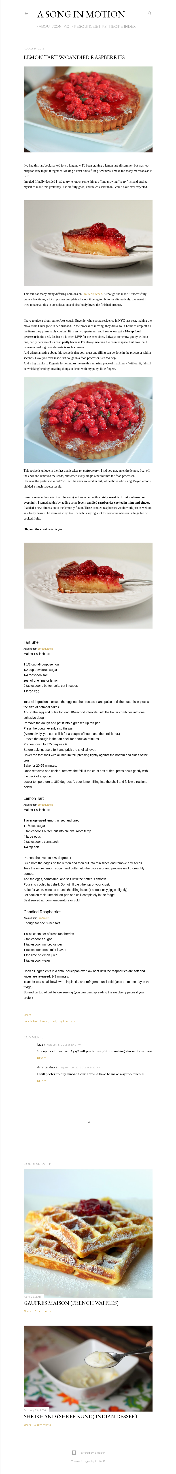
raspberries (64, 1021)
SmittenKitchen (92, 294)
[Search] (150, 12)
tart (75, 1021)
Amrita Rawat (48, 1067)
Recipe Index (121, 26)
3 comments (42, 1424)
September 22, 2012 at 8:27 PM (80, 1067)
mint (53, 1021)
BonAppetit (43, 918)
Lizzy (41, 1044)
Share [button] (27, 1014)
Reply (41, 1058)
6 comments (42, 1311)
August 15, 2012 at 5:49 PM (64, 1044)
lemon (44, 1021)
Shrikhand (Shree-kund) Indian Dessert (81, 1416)
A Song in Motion (81, 14)
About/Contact (53, 26)
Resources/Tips (88, 26)
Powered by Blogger (88, 1452)
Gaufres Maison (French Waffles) (71, 1302)
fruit (36, 1021)
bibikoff (100, 1461)
